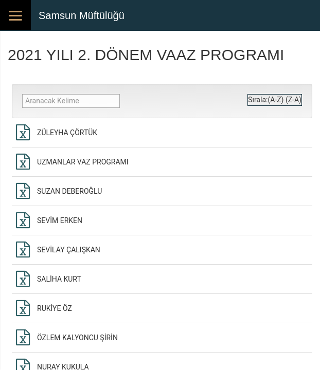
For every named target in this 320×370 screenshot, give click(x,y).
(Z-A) (293, 100)
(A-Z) (275, 100)
